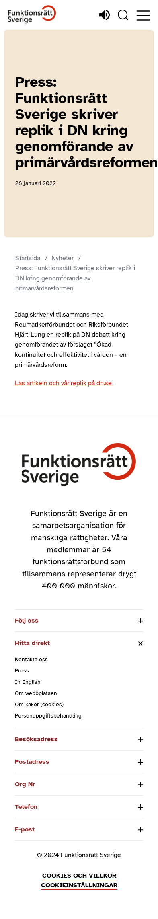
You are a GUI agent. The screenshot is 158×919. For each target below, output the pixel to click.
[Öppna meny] (143, 15)
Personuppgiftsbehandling (48, 715)
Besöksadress (36, 739)
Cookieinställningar (79, 885)
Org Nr (25, 784)
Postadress (32, 762)
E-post (25, 829)
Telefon (26, 807)
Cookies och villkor (79, 876)
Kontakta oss (31, 659)
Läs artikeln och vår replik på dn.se (64, 383)
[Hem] (32, 14)
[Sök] (123, 15)
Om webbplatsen (36, 693)
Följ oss (27, 621)
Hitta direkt (32, 643)
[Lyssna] (104, 15)
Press (22, 670)
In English (28, 681)
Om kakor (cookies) (39, 704)
